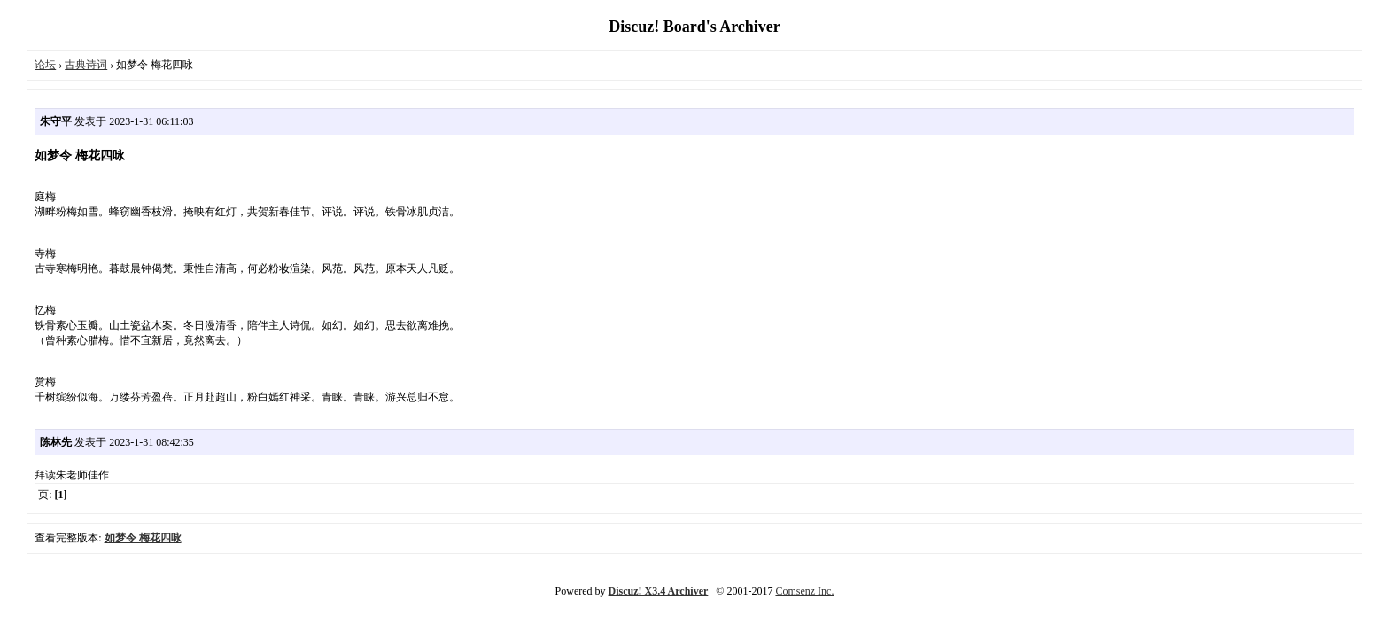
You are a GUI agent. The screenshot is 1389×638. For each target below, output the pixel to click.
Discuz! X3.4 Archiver (659, 591)
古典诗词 (86, 64)
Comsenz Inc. (804, 591)
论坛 (45, 64)
